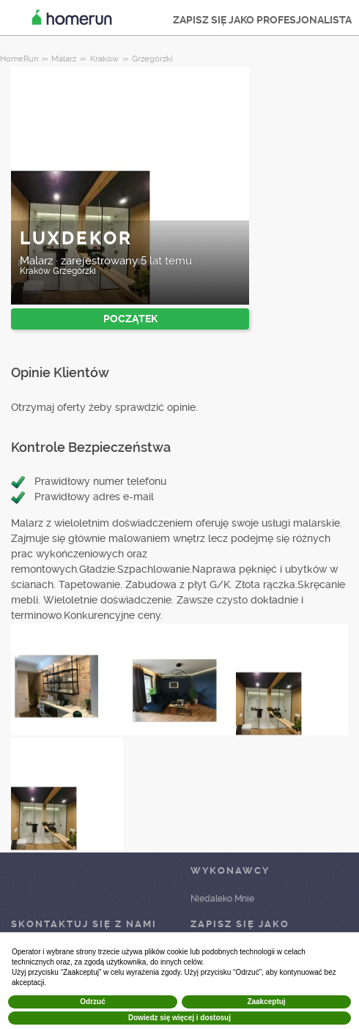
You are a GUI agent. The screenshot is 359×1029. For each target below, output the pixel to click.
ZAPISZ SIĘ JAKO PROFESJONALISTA (262, 20)
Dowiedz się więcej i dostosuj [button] (179, 1018)
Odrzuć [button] (92, 1002)
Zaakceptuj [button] (266, 1002)
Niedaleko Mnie (222, 899)
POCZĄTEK (130, 318)
